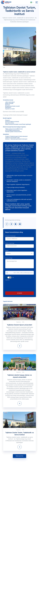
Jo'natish (19, 293)
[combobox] (19, 253)
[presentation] (16, 283)
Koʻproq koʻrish (19, 456)
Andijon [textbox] (9, 253)
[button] (32, 2)
